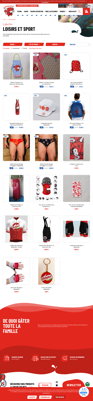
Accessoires (15, 48)
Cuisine (19, 11)
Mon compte (79, 5)
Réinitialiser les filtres (35, 48)
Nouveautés (72, 11)
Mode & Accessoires (51, 11)
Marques (63, 11)
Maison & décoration (36, 11)
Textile (25, 48)
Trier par (79, 44)
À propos (69, 5)
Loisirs (26, 11)
